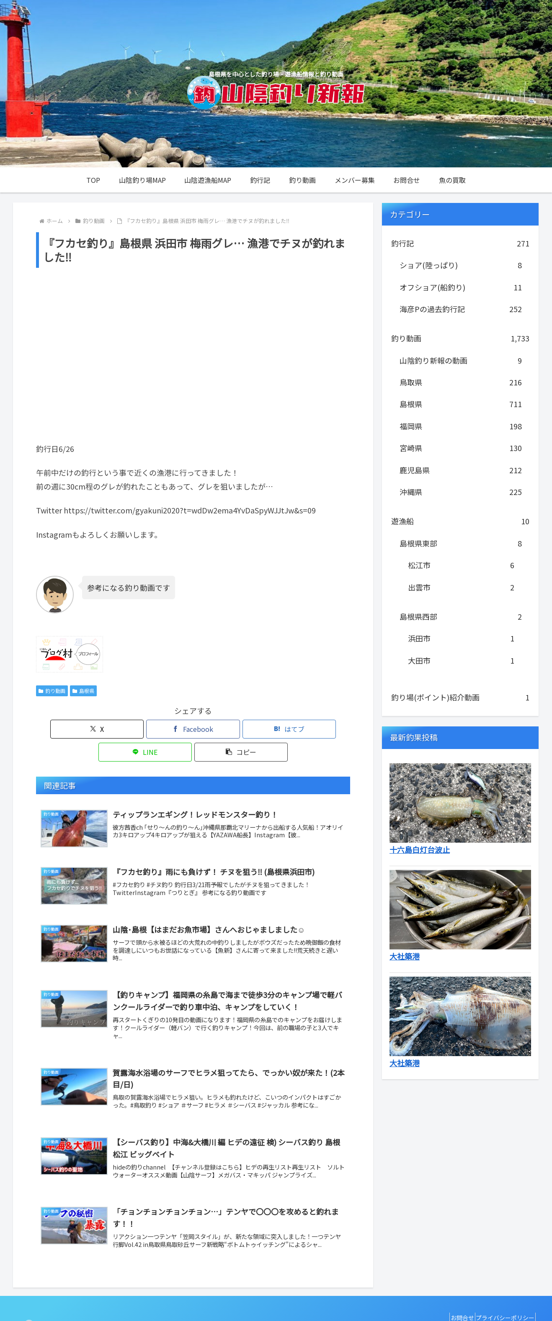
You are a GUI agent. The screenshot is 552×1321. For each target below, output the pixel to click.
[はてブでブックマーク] (193, 729)
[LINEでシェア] (246, 729)
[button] (298, 729)
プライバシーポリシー (501, 1294)
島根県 (83, 690)
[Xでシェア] (87, 729)
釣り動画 (52, 690)
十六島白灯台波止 (419, 849)
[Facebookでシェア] (140, 729)
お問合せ (452, 1294)
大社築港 (404, 956)
